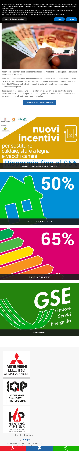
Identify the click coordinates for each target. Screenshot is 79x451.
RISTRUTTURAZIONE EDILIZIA (39, 222)
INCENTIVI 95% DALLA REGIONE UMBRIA (39, 167)
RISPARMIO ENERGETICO (39, 278)
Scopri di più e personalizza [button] (14, 19)
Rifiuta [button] (59, 19)
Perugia (63, 357)
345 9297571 (20, 426)
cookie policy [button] (9, 8)
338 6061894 (59, 426)
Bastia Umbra (63, 371)
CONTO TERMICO (39, 333)
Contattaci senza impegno (40, 103)
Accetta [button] (71, 19)
